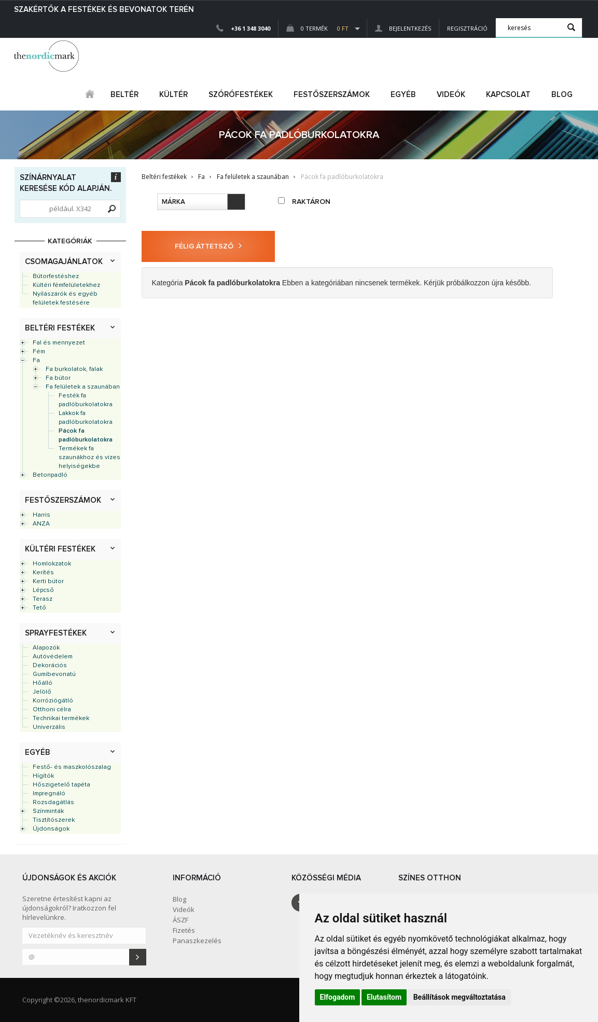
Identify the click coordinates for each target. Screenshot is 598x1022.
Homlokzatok (52, 564)
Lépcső (43, 590)
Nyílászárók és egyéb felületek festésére (65, 298)
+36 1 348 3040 (250, 28)
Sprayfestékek (56, 633)
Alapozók (46, 648)
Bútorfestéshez (56, 276)
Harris (41, 515)
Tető (39, 608)
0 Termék (317, 28)
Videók (451, 95)
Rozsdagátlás (53, 802)
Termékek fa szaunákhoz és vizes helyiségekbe (89, 457)
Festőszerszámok (63, 500)
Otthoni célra (52, 710)
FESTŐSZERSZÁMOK (332, 95)
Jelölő (42, 692)
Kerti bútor (48, 581)
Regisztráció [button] (467, 28)
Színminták (48, 811)
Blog (562, 95)
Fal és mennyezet (59, 343)
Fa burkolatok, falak (74, 369)
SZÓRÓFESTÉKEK (240, 95)
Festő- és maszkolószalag (72, 767)
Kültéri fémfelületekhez (66, 285)
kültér (173, 95)
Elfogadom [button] (337, 997)
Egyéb (37, 752)
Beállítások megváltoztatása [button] (459, 997)
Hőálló (42, 683)
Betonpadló (50, 475)
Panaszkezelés (197, 940)
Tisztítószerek (54, 820)
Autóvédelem (53, 657)
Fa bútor (58, 378)
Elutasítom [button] (384, 997)
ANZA (41, 524)
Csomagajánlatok (64, 262)
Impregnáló (49, 794)
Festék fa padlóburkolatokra (86, 400)
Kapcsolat (508, 95)
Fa (36, 360)
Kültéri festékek (60, 549)
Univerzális (49, 727)
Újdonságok (51, 829)
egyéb (403, 95)
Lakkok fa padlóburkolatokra (86, 417)
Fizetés (184, 930)
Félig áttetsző (208, 246)
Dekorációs (50, 665)
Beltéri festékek (60, 328)
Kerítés (43, 573)
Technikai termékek (61, 718)
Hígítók (43, 776)
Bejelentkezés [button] (403, 28)
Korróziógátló (53, 701)
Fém (39, 352)
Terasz (42, 599)
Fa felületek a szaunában (83, 387)
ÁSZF (180, 919)
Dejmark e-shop (47, 56)
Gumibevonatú (54, 674)
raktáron (304, 201)
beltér (124, 95)
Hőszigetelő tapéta (61, 785)
